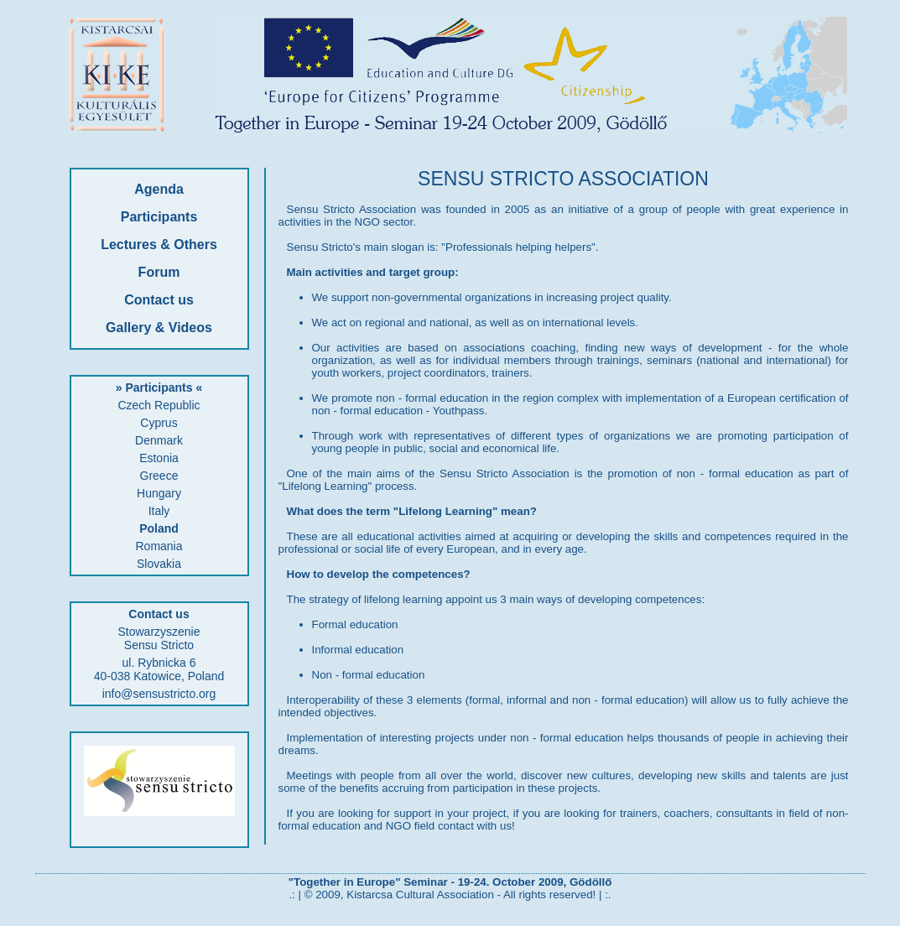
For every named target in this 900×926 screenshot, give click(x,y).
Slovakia (159, 563)
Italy (159, 511)
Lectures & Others (159, 244)
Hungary (159, 493)
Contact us (159, 300)
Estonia (159, 458)
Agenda (159, 189)
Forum (159, 272)
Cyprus (158, 422)
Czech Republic (158, 405)
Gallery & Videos (159, 327)
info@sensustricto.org (159, 693)
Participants (159, 217)
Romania (158, 546)
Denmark (159, 440)
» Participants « (159, 387)
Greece (159, 475)
